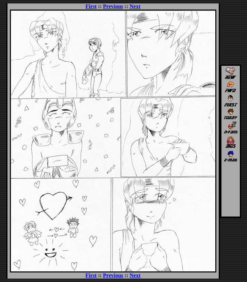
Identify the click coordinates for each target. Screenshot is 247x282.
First (91, 6)
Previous (113, 6)
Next (134, 6)
